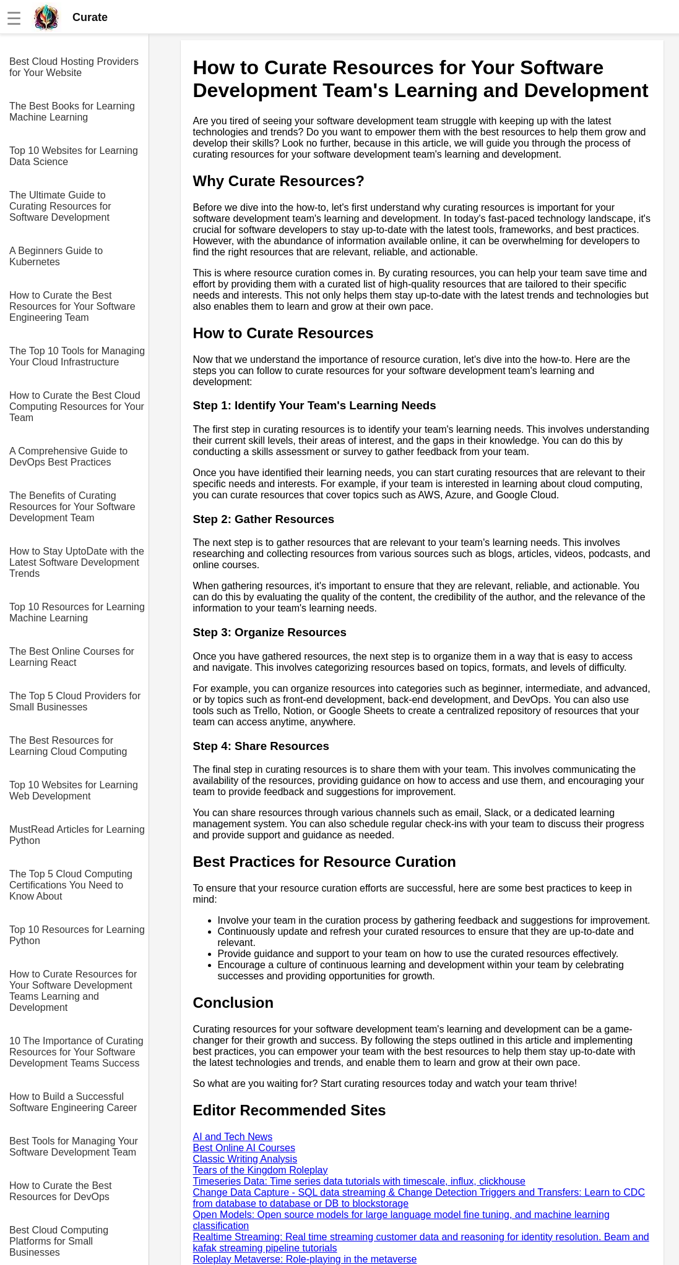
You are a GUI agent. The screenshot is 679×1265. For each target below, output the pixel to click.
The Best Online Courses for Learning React (71, 657)
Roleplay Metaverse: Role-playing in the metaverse (305, 1259)
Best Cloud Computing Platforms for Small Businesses (58, 1241)
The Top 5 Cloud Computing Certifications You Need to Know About (70, 885)
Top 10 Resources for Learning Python (77, 935)
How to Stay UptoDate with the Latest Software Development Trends (76, 562)
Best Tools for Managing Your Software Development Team (73, 1146)
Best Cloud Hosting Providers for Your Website (74, 67)
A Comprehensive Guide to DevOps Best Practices (68, 456)
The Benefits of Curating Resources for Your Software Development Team (72, 506)
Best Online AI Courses (244, 1148)
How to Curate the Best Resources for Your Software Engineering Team (72, 306)
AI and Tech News (233, 1136)
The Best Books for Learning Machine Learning (72, 111)
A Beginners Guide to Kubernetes (56, 256)
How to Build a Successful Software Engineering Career (73, 1102)
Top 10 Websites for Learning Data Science (73, 156)
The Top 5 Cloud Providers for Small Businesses (75, 701)
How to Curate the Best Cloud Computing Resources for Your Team (76, 406)
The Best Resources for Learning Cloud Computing (68, 746)
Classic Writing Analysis (245, 1159)
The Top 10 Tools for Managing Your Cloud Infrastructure (77, 356)
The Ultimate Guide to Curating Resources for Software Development (60, 206)
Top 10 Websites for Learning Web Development (73, 790)
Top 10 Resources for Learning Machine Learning (77, 612)
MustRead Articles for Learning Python (77, 835)
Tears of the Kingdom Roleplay (260, 1170)
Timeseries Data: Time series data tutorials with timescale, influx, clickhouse (359, 1181)
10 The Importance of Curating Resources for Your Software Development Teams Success (76, 1052)
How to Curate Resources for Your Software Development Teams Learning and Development (73, 991)
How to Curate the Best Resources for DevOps (60, 1191)
